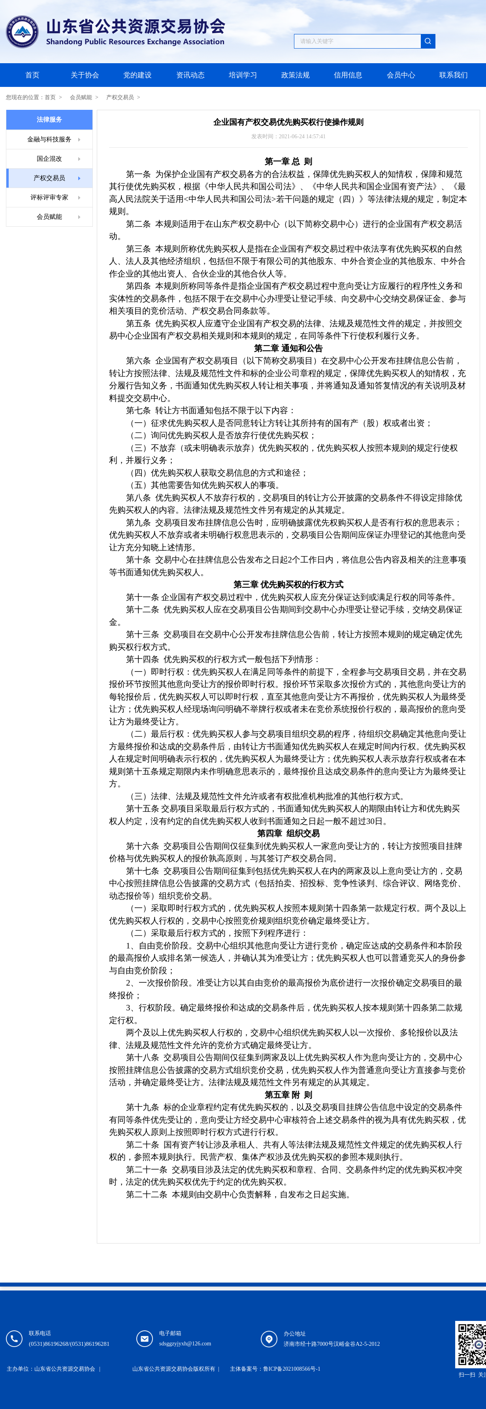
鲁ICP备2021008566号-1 (291, 1369)
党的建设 (137, 75)
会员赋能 (81, 97)
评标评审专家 (49, 197)
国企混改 (49, 158)
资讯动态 (190, 75)
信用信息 (348, 75)
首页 (32, 75)
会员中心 (401, 75)
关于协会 (85, 75)
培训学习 (243, 75)
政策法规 (295, 75)
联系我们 (453, 75)
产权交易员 (120, 97)
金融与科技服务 (49, 139)
